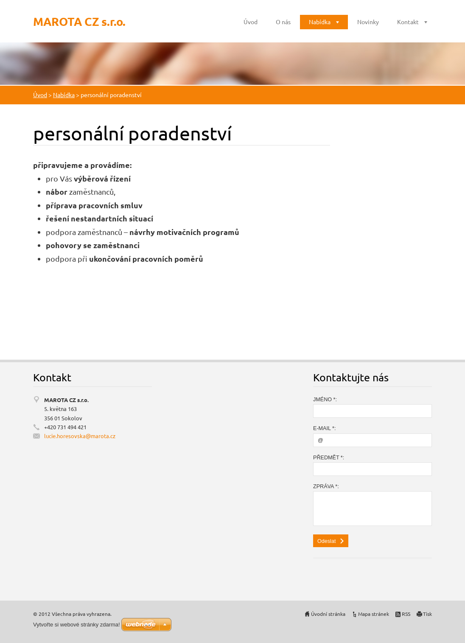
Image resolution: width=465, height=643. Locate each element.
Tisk (427, 613)
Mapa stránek (373, 613)
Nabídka (320, 21)
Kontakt (408, 21)
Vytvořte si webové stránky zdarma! (76, 624)
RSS (406, 613)
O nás (283, 21)
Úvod (251, 21)
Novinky (368, 21)
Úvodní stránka (328, 613)
